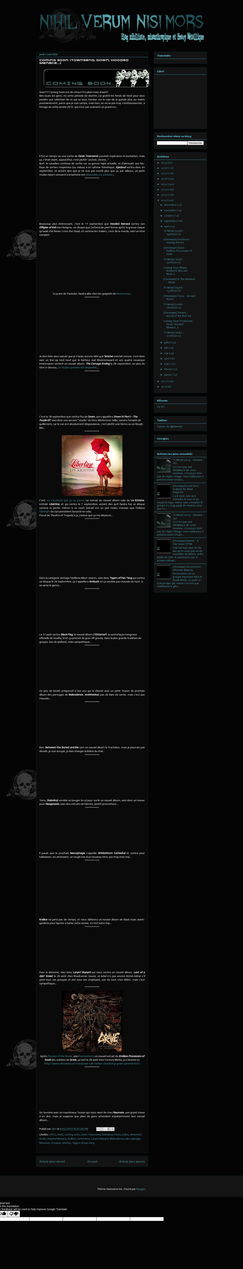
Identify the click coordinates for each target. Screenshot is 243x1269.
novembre (170, 210)
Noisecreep (123, 293)
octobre (169, 215)
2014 (164, 189)
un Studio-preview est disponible (77, 367)
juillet (167, 342)
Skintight (44, 511)
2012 (53, 1134)
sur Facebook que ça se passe (65, 500)
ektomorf (135, 1134)
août (167, 226)
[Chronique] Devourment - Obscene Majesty (188, 568)
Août (60, 1134)
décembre (170, 204)
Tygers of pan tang (83, 1142)
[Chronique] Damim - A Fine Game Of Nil (185, 542)
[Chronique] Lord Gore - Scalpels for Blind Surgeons (186, 489)
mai (166, 353)
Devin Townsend (91, 1134)
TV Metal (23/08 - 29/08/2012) (174, 232)
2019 (164, 162)
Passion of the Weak (60, 1056)
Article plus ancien (132, 1161)
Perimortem (86, 1056)
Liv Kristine (83, 1138)
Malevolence (117, 1138)
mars (167, 363)
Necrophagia (132, 1138)
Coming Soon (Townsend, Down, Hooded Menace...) (178, 324)
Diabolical (107, 1134)
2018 (164, 168)
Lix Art (160, 406)
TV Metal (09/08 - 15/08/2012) (174, 289)
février (168, 369)
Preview (56, 1142)
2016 (164, 178)
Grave (42, 1138)
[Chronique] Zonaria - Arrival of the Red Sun (177, 314)
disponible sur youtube (99, 174)
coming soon (72, 1134)
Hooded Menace (56, 1138)
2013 (164, 194)
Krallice (72, 1138)
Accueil (92, 1161)
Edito (125, 1134)
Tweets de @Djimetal (169, 426)
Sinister (66, 1142)
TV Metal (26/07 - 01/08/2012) (174, 334)
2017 (164, 173)
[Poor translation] (14, 1214)
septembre (171, 221)
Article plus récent (52, 1161)
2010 (164, 386)
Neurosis (44, 1142)
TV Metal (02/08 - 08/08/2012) (174, 306)
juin (166, 347)
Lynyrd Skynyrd (99, 1138)
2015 (164, 184)
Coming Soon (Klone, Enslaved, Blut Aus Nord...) (176, 271)
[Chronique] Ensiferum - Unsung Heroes (177, 241)
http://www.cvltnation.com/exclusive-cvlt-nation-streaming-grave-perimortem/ (92, 1063)
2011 (164, 381)
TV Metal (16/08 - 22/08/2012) (174, 261)
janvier (168, 374)
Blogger (140, 1188)
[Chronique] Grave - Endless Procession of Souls (178, 251)
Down (117, 1134)
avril (167, 358)
